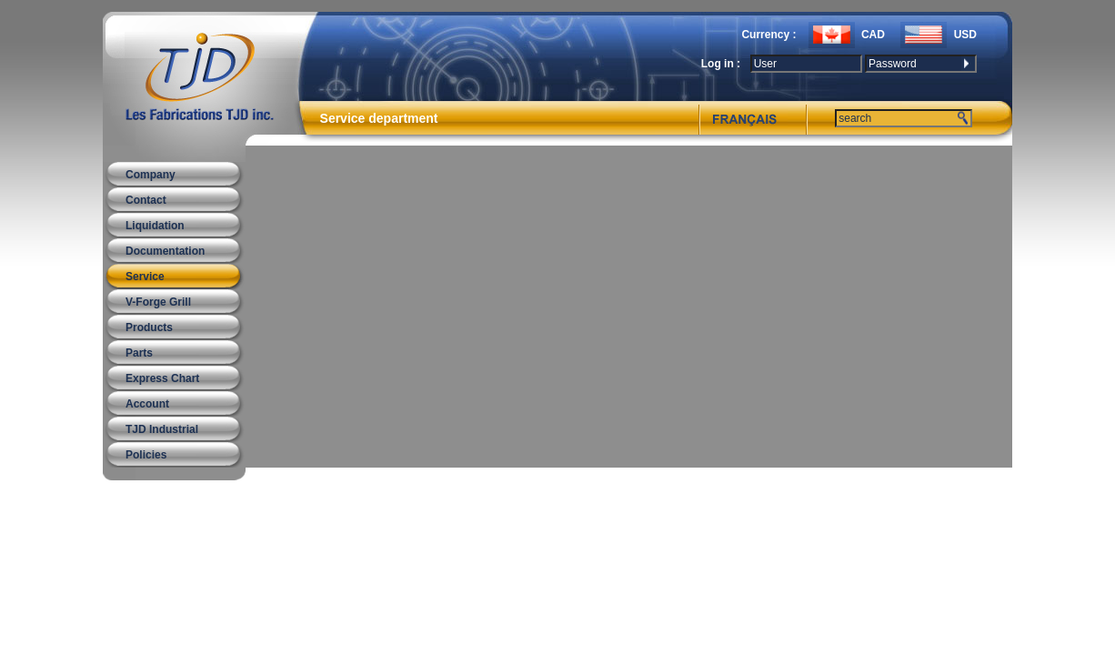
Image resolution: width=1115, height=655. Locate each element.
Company (151, 174)
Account (147, 404)
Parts (139, 353)
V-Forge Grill (158, 302)
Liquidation (155, 225)
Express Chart (162, 378)
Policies (146, 454)
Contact (146, 200)
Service (145, 276)
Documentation (165, 251)
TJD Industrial (162, 429)
